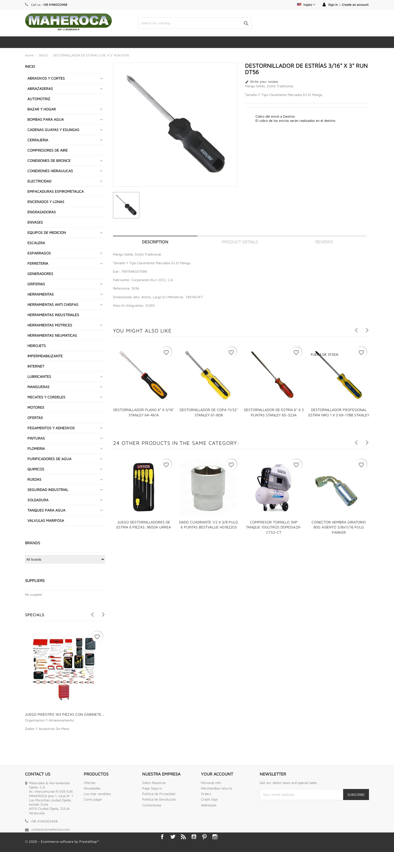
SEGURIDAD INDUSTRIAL (47, 489)
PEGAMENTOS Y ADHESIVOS (51, 428)
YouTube (193, 836)
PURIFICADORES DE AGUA (49, 458)
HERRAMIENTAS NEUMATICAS (52, 335)
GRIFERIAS (36, 284)
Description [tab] (155, 241)
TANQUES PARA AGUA (46, 510)
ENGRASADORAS (41, 212)
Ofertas (89, 783)
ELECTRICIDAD (39, 181)
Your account (217, 774)
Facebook (162, 836)
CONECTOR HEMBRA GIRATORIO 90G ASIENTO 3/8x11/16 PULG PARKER (339, 527)
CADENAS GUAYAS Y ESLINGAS (53, 129)
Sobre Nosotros (154, 783)
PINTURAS (36, 438)
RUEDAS (34, 479)
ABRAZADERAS (40, 88)
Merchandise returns (216, 788)
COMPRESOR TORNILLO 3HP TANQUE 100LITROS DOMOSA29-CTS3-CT (274, 527)
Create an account (355, 5)
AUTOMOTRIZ (38, 99)
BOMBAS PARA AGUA (45, 119)
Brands (32, 543)
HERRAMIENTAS (40, 294)
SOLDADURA (37, 500)
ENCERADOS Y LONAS (45, 201)
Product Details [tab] (240, 241)
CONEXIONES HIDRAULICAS (50, 171)
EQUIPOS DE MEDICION (46, 232)
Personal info (211, 783)
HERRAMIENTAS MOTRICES (49, 325)
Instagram (214, 836)
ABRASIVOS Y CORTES (46, 78)
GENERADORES (40, 273)
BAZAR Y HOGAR (41, 109)
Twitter (172, 836)
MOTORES (35, 407)
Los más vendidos (97, 794)
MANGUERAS (38, 386)
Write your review (261, 82)
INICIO (30, 66)
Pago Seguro (152, 788)
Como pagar (93, 799)
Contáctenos (151, 805)
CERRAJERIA (37, 140)
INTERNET (35, 366)
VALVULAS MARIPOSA (45, 520)
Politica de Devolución (159, 799)
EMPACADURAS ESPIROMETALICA (55, 191)
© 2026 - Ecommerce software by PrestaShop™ (62, 841)
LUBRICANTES (39, 376)
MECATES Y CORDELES (46, 397)
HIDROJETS (36, 345)
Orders (206, 794)
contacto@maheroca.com (50, 829)
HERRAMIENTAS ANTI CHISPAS (52, 304)
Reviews (324, 241)
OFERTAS (35, 417)
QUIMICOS (35, 469)
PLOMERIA (36, 448)
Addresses (208, 805)
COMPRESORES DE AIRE (47, 150)
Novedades (92, 788)
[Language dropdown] (306, 4)
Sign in (333, 5)
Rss (183, 836)
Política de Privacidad (158, 794)
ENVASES (35, 222)
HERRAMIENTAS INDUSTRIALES (53, 314)
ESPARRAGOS (39, 253)
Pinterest (204, 836)
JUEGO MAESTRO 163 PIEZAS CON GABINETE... (64, 714)
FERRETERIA (37, 263)
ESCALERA (36, 242)
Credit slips (209, 799)
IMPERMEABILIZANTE (45, 356)
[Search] (195, 22)
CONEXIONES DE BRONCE (49, 160)
